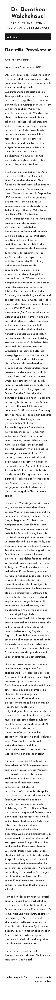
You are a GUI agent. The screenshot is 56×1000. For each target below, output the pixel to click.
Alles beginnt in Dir (17, 977)
